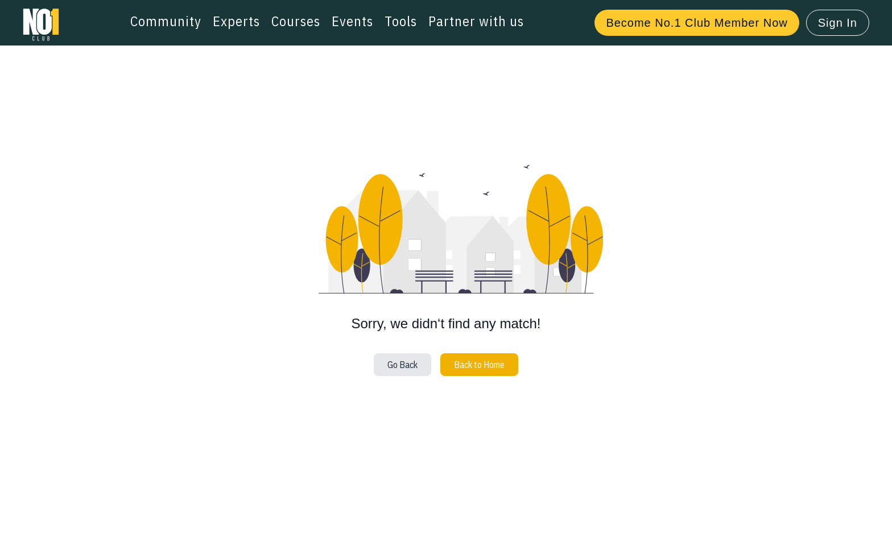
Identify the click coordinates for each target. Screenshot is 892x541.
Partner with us (476, 21)
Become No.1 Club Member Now (696, 22)
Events (352, 21)
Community (165, 21)
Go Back (402, 364)
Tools (401, 21)
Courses (295, 21)
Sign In (837, 22)
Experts (236, 21)
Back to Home (479, 364)
